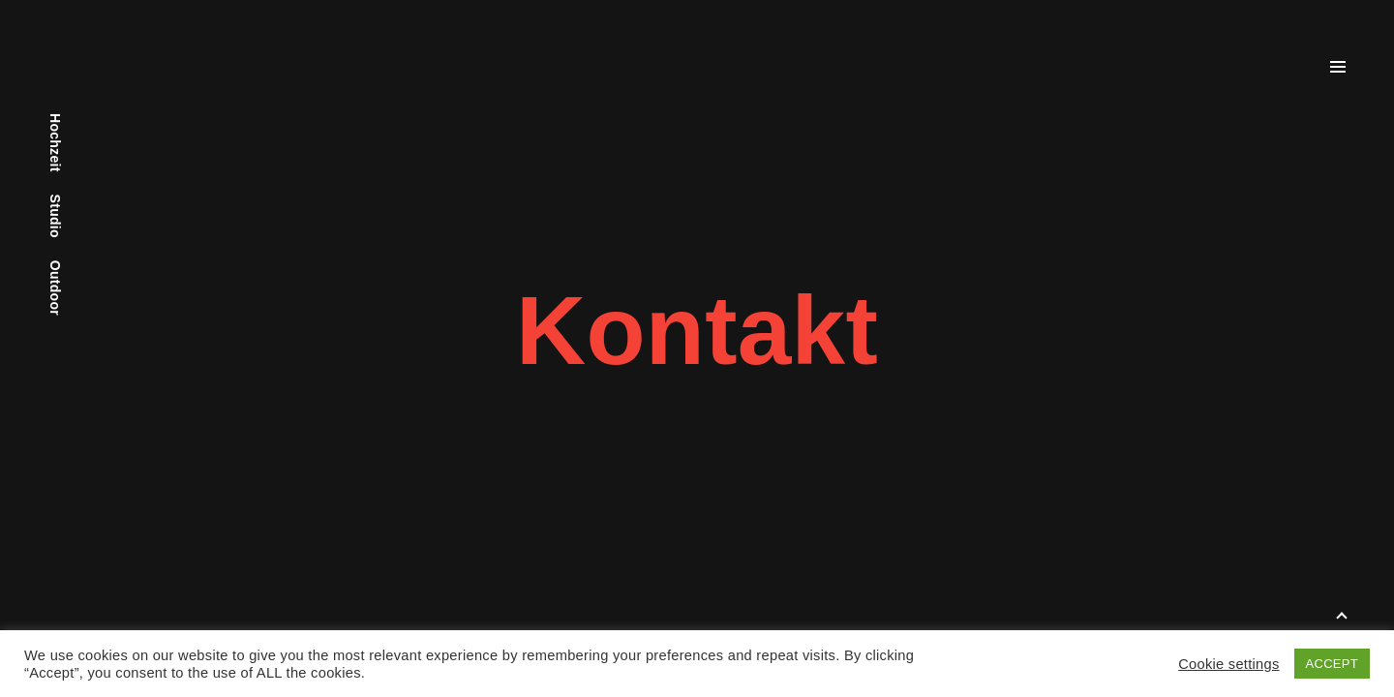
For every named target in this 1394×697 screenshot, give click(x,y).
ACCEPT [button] (1332, 663)
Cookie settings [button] (1228, 664)
